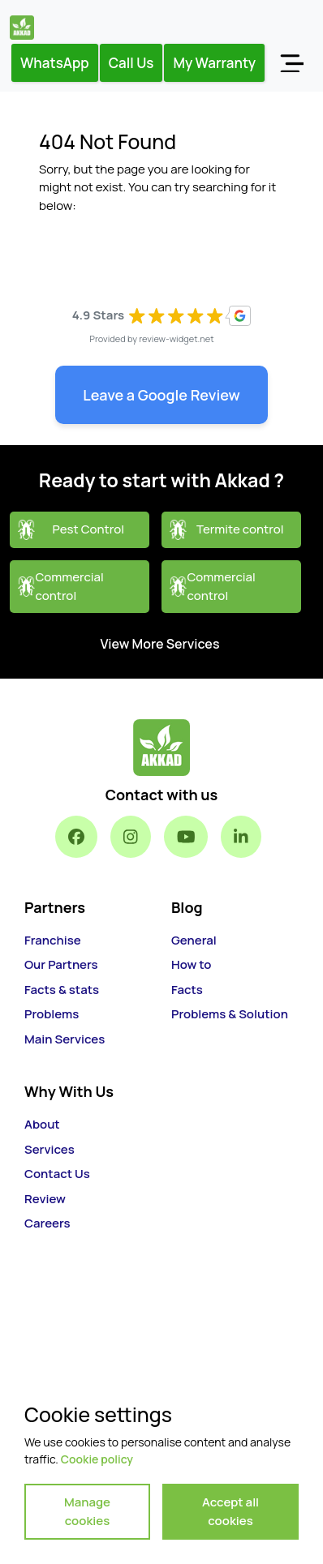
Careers (47, 1223)
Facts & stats (61, 989)
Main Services (64, 1039)
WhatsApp (54, 63)
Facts (187, 989)
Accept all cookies (230, 1511)
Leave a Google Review (161, 395)
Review (45, 1198)
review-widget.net (176, 338)
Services (49, 1149)
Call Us (131, 63)
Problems (51, 1013)
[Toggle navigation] (291, 62)
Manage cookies (87, 1511)
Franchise (52, 940)
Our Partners (61, 964)
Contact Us (57, 1173)
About (42, 1124)
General (194, 940)
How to (191, 964)
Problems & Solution (229, 1013)
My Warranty (214, 63)
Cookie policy (97, 1459)
